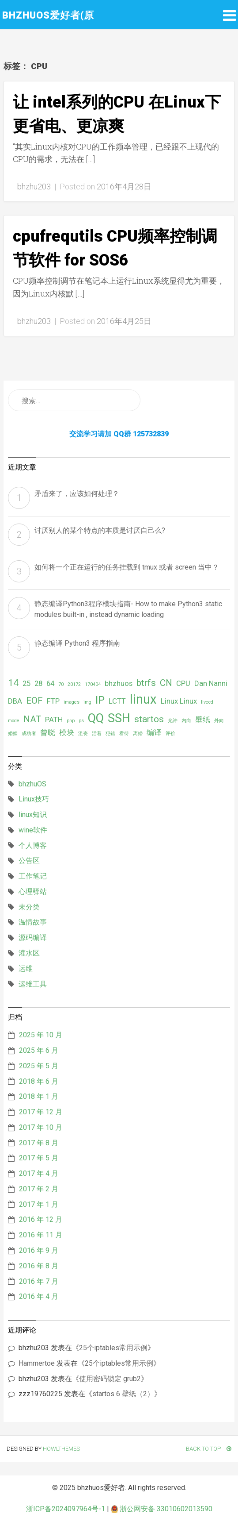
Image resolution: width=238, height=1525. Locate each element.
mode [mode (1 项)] (13, 721)
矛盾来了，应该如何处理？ (76, 493)
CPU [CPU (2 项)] (183, 683)
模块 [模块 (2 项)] (66, 732)
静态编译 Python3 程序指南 (77, 643)
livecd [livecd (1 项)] (207, 702)
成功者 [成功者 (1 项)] (29, 733)
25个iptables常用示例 (113, 1348)
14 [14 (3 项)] (13, 683)
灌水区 (29, 953)
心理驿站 (33, 891)
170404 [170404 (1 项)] (93, 684)
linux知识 (33, 814)
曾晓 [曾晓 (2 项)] (47, 732)
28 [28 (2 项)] (38, 683)
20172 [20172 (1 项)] (74, 684)
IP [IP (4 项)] (100, 700)
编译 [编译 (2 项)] (154, 732)
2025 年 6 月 (38, 1050)
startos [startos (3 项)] (149, 719)
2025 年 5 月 (38, 1066)
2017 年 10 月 (40, 1127)
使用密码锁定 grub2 (110, 1379)
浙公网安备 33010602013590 (161, 1509)
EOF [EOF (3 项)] (34, 700)
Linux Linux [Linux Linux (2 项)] (179, 701)
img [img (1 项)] (87, 702)
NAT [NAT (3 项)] (32, 719)
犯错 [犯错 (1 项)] (110, 733)
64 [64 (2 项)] (50, 683)
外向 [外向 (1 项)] (219, 721)
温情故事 (33, 922)
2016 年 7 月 (38, 1281)
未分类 (29, 907)
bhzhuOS (32, 784)
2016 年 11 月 (40, 1235)
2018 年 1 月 (38, 1096)
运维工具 (33, 984)
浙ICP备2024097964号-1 (65, 1509)
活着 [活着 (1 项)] (97, 733)
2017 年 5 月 (38, 1158)
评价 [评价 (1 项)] (170, 733)
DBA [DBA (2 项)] (15, 701)
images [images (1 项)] (71, 702)
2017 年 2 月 (38, 1189)
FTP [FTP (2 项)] (53, 701)
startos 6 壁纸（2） (123, 1394)
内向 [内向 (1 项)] (186, 721)
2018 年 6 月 (38, 1081)
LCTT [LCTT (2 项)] (117, 701)
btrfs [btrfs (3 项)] (146, 683)
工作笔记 (33, 876)
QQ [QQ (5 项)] (96, 718)
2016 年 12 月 (40, 1219)
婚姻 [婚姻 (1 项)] (13, 733)
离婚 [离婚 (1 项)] (138, 733)
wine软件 (33, 830)
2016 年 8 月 (38, 1266)
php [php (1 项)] (71, 721)
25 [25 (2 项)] (26, 683)
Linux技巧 (34, 799)
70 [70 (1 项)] (61, 684)
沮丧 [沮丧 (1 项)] (83, 733)
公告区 (29, 860)
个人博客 (33, 845)
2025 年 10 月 (40, 1035)
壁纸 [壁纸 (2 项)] (202, 719)
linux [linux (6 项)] (143, 699)
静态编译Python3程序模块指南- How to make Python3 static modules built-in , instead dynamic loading (128, 609)
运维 (26, 968)
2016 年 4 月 (38, 1296)
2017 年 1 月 (38, 1204)
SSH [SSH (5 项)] (119, 718)
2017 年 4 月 (38, 1173)
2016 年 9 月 (38, 1250)
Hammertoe (37, 1363)
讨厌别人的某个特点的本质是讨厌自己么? (99, 530)
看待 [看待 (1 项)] (124, 733)
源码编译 (33, 937)
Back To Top (208, 1448)
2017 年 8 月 (38, 1143)
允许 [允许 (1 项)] (173, 721)
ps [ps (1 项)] (81, 721)
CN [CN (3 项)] (166, 683)
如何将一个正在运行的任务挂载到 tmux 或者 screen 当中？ (126, 567)
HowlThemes (61, 1448)
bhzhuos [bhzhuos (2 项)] (118, 683)
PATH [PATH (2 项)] (54, 719)
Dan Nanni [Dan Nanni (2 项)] (210, 683)
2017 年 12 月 (40, 1112)
